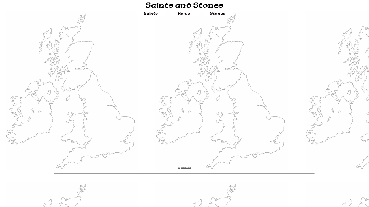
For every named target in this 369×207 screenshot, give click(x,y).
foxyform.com (184, 167)
